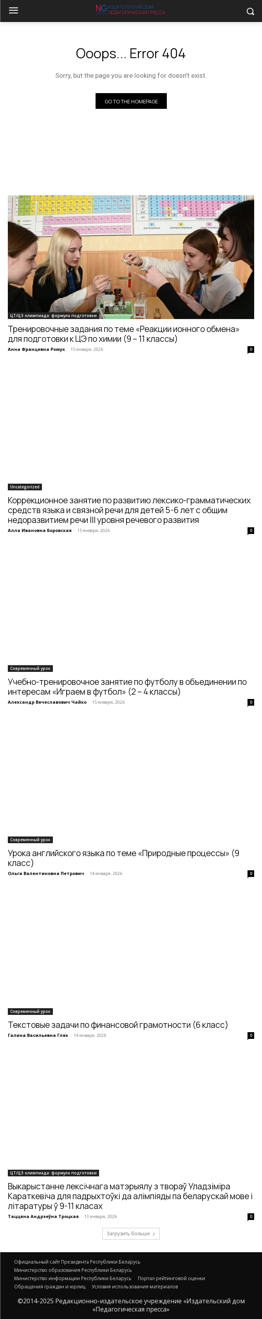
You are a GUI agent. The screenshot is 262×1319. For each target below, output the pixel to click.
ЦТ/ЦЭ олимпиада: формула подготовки (53, 315)
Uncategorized (25, 487)
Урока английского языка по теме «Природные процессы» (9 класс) (123, 858)
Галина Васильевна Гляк (38, 1035)
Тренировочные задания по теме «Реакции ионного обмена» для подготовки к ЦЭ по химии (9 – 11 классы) (124, 333)
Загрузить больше (131, 1233)
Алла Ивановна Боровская (40, 530)
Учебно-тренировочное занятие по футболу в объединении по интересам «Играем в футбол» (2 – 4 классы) (127, 686)
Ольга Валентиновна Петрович (46, 873)
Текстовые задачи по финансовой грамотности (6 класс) (118, 1024)
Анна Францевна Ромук (36, 349)
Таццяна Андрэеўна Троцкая (43, 1216)
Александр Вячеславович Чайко (47, 702)
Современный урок (30, 668)
